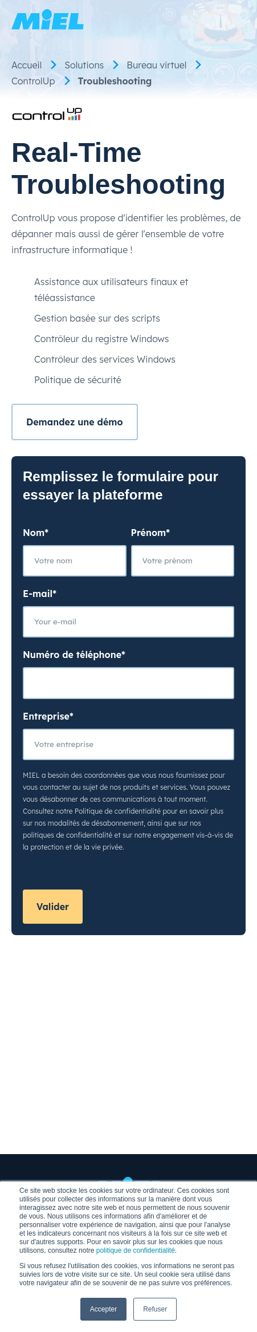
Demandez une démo (74, 422)
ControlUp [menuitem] (33, 81)
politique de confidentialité (135, 1250)
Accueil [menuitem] (26, 65)
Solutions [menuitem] (84, 65)
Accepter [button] (103, 1309)
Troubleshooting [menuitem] (115, 81)
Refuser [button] (155, 1309)
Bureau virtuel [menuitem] (156, 65)
